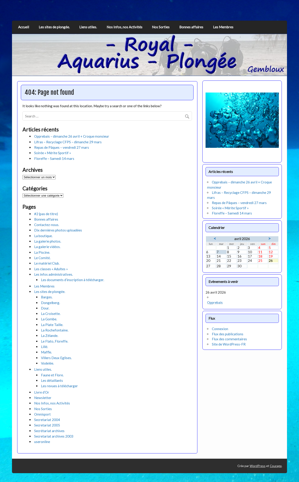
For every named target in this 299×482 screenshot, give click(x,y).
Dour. (45, 308)
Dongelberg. (50, 303)
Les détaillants (52, 380)
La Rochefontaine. (54, 330)
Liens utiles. (88, 27)
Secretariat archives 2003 (53, 436)
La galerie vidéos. (47, 247)
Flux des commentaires (229, 339)
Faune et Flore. (52, 375)
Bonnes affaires (191, 27)
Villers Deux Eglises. (56, 358)
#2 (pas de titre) (46, 214)
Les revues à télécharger (59, 386)
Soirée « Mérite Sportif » (52, 153)
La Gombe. (49, 319)
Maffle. (46, 352)
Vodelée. (47, 363)
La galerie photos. (47, 241)
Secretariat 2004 (47, 420)
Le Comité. (42, 258)
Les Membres (223, 27)
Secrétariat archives (49, 431)
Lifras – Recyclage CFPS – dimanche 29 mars (68, 142)
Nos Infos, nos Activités (124, 27)
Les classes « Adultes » (51, 269)
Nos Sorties (161, 27)
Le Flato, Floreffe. (54, 341)
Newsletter (42, 398)
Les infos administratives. (53, 274)
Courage (276, 466)
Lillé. (44, 347)
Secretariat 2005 (47, 425)
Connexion (220, 329)
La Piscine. (42, 252)
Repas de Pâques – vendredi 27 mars (61, 147)
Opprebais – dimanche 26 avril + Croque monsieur (71, 136)
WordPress (258, 466)
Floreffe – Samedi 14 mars (54, 158)
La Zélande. (49, 336)
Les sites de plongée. (54, 27)
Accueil (23, 27)
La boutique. (43, 236)
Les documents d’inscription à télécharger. (72, 280)
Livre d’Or (41, 392)
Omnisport (42, 414)
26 (273, 260)
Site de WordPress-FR (229, 344)
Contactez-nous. (46, 225)
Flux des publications (227, 334)
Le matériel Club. (47, 263)
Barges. (47, 297)
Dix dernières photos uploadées (58, 230)
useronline (42, 442)
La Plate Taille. (52, 325)
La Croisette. (50, 314)
